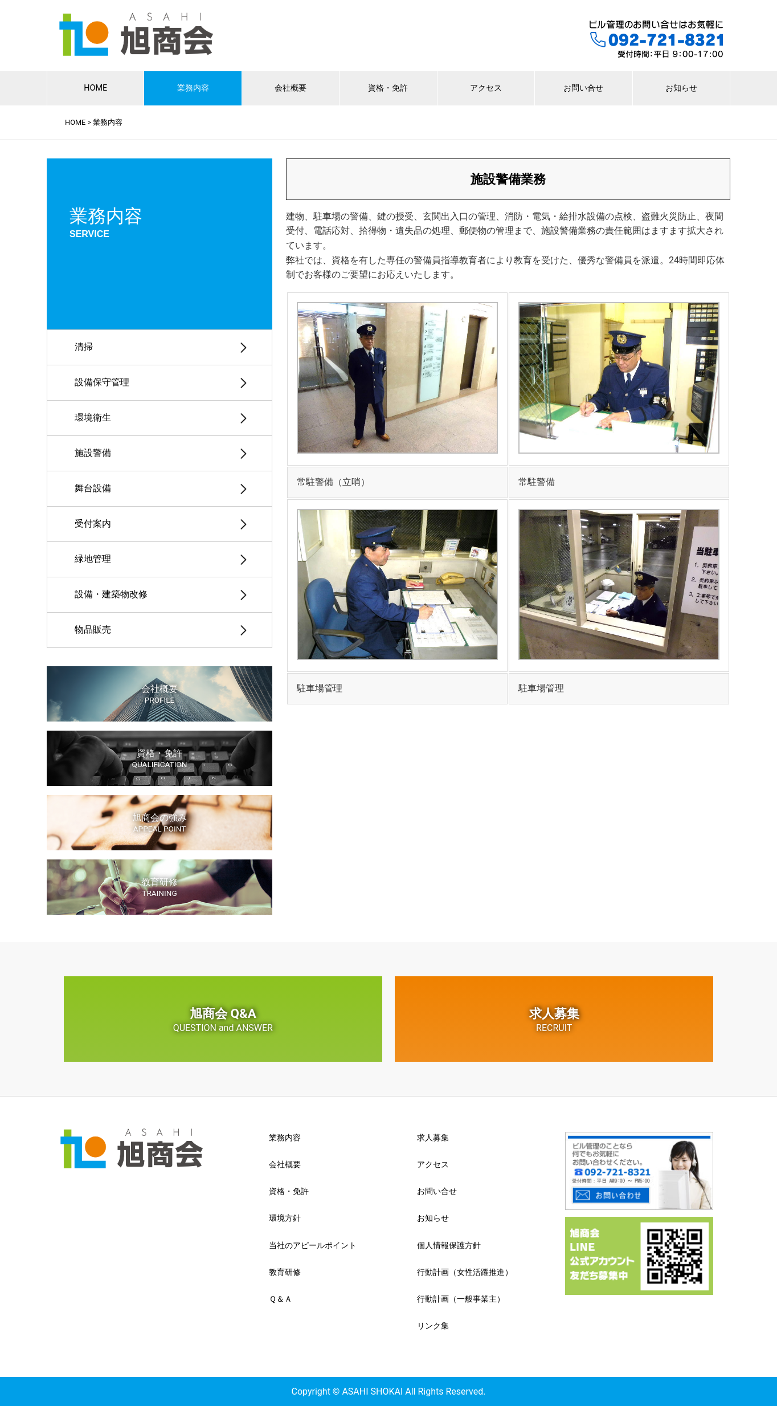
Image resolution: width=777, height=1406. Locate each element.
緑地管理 (93, 558)
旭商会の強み (159, 822)
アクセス (486, 88)
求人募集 (554, 1019)
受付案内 (93, 523)
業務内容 (193, 88)
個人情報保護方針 (449, 1245)
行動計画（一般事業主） (461, 1298)
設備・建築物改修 (111, 594)
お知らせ (681, 88)
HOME (95, 88)
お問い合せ (583, 88)
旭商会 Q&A (223, 1019)
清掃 (84, 346)
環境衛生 (93, 417)
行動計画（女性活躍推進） (465, 1272)
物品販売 (93, 629)
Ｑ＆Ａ (280, 1298)
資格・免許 (388, 88)
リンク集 (433, 1325)
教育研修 (159, 887)
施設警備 (93, 452)
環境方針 (285, 1217)
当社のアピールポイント (313, 1245)
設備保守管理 (102, 382)
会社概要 (290, 88)
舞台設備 (93, 488)
